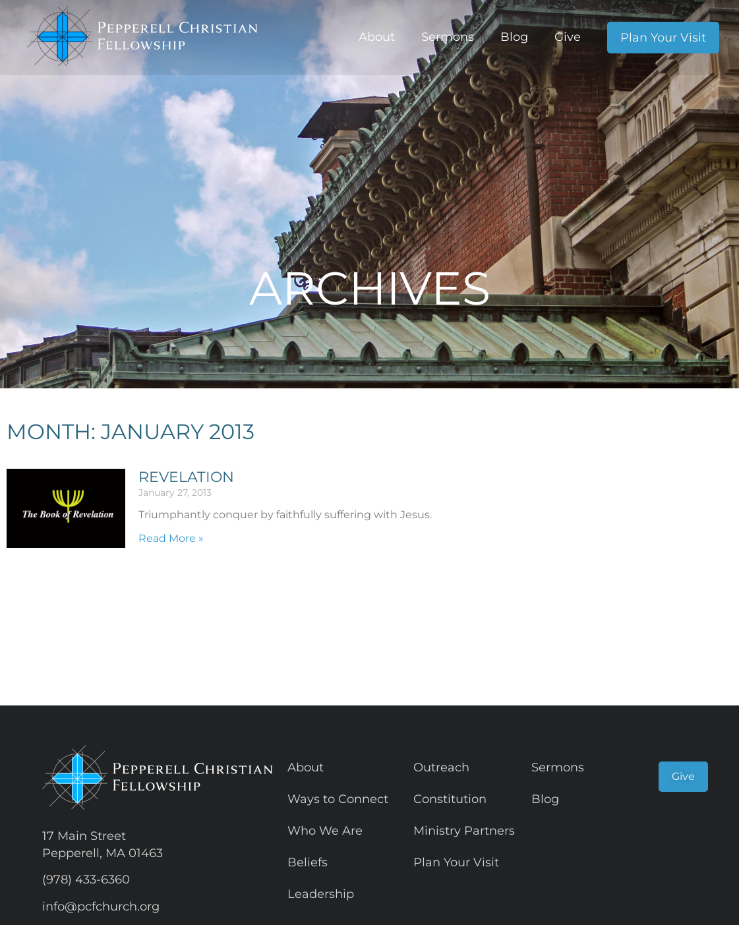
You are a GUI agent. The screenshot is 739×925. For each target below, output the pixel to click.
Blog (514, 37)
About (377, 37)
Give (567, 37)
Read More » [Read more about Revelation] (171, 538)
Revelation (186, 477)
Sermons (447, 37)
